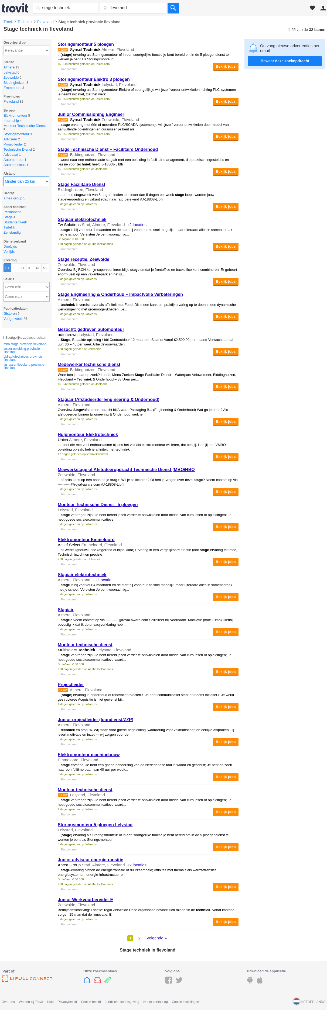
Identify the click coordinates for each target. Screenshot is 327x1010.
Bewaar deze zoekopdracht (285, 61)
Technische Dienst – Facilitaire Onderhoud (108, 149)
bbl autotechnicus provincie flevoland (23, 358)
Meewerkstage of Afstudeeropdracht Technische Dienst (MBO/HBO (126, 469)
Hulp (50, 1002)
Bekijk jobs (226, 66)
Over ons (8, 1002)
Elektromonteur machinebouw (89, 754)
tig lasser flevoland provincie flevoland (24, 366)
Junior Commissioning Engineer (91, 114)
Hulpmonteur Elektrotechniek (88, 434)
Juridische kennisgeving (122, 1002)
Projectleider (71, 684)
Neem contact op (155, 1002)
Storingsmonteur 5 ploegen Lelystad (95, 824)
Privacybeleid (67, 1002)
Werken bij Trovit (31, 1002)
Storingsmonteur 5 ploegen (86, 44)
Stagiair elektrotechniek (82, 219)
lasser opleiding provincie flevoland (22, 350)
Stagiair (66, 609)
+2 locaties (137, 224)
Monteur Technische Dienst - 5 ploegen (98, 504)
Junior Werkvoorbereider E (85, 899)
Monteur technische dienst (85, 644)
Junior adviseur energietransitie (90, 859)
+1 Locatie (102, 579)
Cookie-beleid (91, 1002)
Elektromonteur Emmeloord (86, 539)
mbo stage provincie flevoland (25, 344)
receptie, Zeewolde (83, 259)
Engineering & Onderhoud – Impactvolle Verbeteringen (120, 294)
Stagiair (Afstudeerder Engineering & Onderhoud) (108, 399)
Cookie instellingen (185, 1002)
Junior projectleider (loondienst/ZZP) (95, 719)
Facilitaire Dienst (81, 184)
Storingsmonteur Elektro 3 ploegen (94, 79)
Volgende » (157, 938)
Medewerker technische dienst (89, 364)
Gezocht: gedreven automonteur (91, 329)
